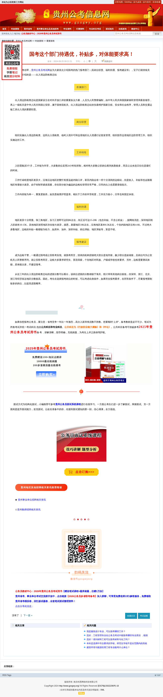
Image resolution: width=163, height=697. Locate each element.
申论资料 (67, 29)
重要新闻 (50, 41)
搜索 (157, 34)
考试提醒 (144, 616)
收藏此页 (131, 616)
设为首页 (147, 2)
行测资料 (80, 29)
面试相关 (110, 29)
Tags (9, 675)
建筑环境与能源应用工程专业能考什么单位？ (108, 647)
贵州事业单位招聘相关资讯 (32, 499)
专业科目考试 (95, 29)
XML (102, 690)
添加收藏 (157, 2)
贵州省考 (28, 29)
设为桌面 (137, 2)
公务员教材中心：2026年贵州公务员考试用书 (41, 33)
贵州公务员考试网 (24, 41)
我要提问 (108, 61)
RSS (4, 675)
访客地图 (119, 2)
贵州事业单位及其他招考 (48, 29)
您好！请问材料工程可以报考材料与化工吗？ (108, 639)
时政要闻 (15, 29)
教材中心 (135, 29)
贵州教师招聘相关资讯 (29, 509)
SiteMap (128, 2)
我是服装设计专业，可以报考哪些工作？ (106, 631)
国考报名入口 (8, 33)
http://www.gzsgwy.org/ (69, 686)
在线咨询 (122, 29)
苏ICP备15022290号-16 (108, 686)
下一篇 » (27, 615)
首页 (4, 29)
